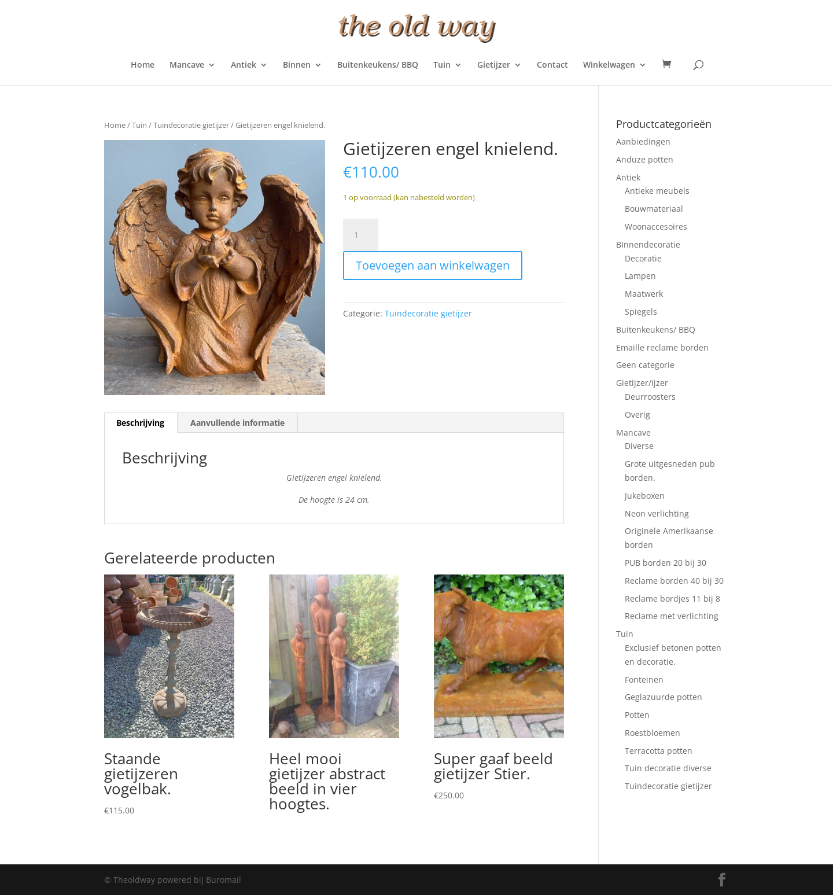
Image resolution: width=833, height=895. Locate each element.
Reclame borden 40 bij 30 (674, 580)
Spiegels (641, 311)
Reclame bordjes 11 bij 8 (672, 598)
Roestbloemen (652, 732)
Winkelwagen (609, 65)
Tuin (442, 65)
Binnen (297, 65)
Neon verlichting (657, 513)
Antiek (243, 65)
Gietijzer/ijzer (642, 382)
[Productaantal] (360, 235)
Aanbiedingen (643, 141)
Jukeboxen (645, 495)
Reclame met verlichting (671, 615)
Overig (637, 414)
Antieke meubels (657, 190)
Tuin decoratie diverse (668, 768)
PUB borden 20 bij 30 (665, 562)
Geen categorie (645, 364)
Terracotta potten (658, 750)
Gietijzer (493, 65)
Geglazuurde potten (663, 696)
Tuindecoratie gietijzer (191, 125)
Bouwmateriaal (654, 208)
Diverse (639, 445)
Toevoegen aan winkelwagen (433, 265)
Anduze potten (644, 159)
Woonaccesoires (656, 226)
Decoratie (643, 258)
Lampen (640, 275)
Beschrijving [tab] (140, 422)
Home (142, 65)
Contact (552, 65)
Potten (637, 714)
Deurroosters (650, 396)
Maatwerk (644, 293)
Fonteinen (644, 679)
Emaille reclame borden (662, 347)
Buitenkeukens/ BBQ (377, 65)
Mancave (186, 65)
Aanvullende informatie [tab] (237, 422)
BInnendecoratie (648, 244)
